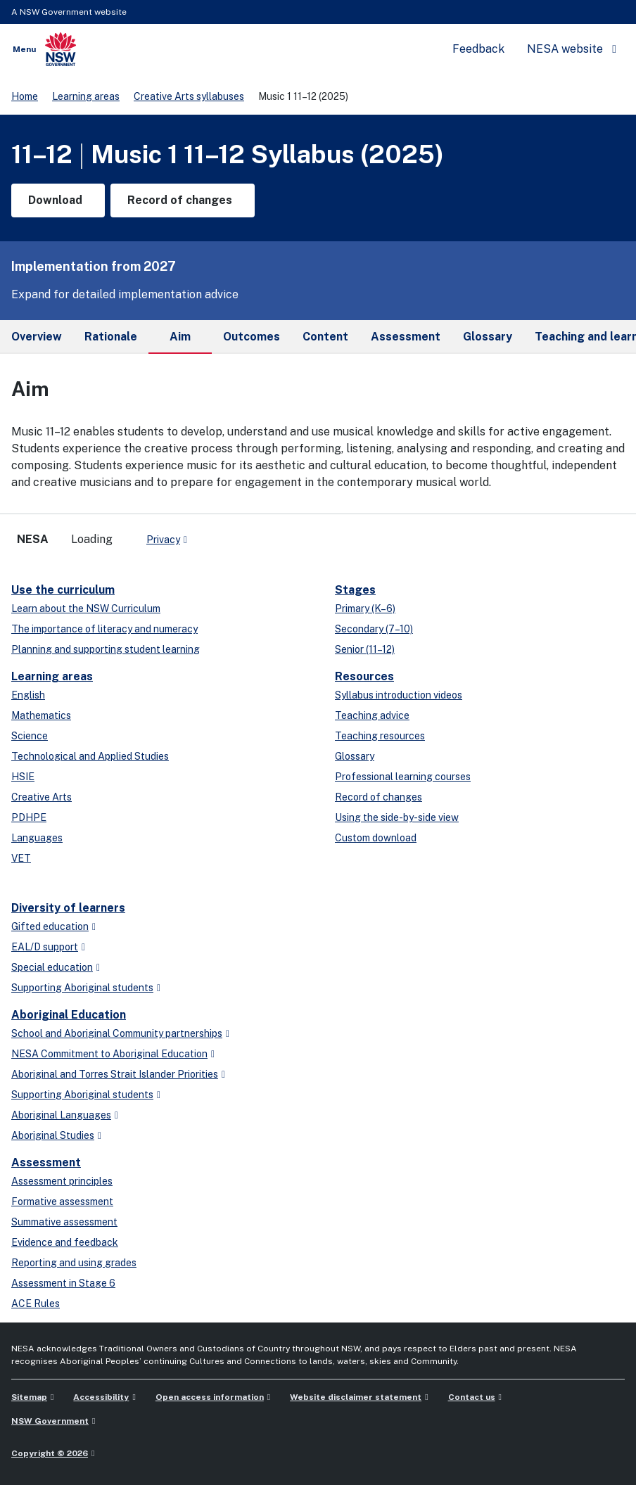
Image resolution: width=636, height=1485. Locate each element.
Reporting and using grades (73, 1262)
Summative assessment (64, 1222)
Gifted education (50, 926)
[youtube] (242, 534)
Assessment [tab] (405, 336)
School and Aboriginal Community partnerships (116, 1033)
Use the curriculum (63, 590)
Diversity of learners (68, 907)
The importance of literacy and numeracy (104, 629)
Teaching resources (380, 735)
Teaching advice (372, 715)
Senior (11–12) (365, 649)
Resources (364, 676)
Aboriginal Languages (61, 1115)
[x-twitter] (213, 534)
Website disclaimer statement (355, 1397)
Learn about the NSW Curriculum (85, 608)
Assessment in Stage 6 (63, 1283)
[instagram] (256, 534)
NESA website (565, 49)
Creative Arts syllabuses (189, 96)
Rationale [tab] (110, 336)
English (28, 695)
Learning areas (86, 96)
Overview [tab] (36, 336)
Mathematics (41, 715)
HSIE (22, 776)
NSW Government (50, 1421)
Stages (355, 590)
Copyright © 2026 (49, 1453)
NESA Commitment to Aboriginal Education (109, 1053)
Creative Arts (41, 797)
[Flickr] (270, 534)
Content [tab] (325, 336)
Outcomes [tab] (251, 336)
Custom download (375, 837)
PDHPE (28, 817)
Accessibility (101, 1397)
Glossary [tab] (487, 336)
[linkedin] (228, 534)
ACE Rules (35, 1303)
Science (29, 735)
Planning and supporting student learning (105, 649)
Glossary (354, 756)
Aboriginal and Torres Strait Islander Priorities (114, 1074)
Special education (52, 967)
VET (21, 858)
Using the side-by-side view (397, 817)
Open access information (209, 1397)
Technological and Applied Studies (90, 756)
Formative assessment (62, 1201)
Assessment (46, 1162)
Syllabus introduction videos (398, 695)
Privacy (163, 539)
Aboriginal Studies (52, 1135)
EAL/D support (44, 946)
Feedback (478, 49)
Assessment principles (62, 1181)
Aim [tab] (180, 342)
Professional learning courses (403, 776)
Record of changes (378, 797)
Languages (37, 837)
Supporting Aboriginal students (82, 987)
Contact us (471, 1397)
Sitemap (29, 1397)
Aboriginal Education (68, 1014)
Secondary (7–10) (374, 629)
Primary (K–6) (365, 608)
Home (24, 96)
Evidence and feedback (64, 1242)
